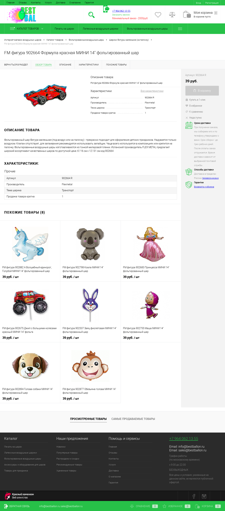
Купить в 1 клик (195, 99)
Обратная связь (17, 506)
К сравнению (194, 111)
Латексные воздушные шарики (100, 28)
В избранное (193, 105)
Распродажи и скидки (67, 458)
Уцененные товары (66, 470)
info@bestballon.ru (191, 446)
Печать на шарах (64, 28)
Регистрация (211, 3)
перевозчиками (210, 178)
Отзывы (23, 2)
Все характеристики (152, 91)
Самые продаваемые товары (133, 418)
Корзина (208, 506)
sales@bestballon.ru (192, 450)
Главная (11, 2)
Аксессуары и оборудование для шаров (24, 464)
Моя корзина (205, 13)
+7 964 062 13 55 (183, 438)
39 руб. (10, 276)
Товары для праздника (16, 470)
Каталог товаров (27, 28)
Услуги (48, 2)
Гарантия (89, 2)
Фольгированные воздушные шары (147, 28)
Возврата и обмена (204, 186)
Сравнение (144, 506)
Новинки (60, 446)
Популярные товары (67, 452)
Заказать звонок (121, 14)
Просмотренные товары (88, 418)
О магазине (75, 2)
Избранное (176, 506)
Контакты (36, 2)
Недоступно (193, 117)
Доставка (60, 2)
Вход (198, 3)
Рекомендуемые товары (69, 464)
